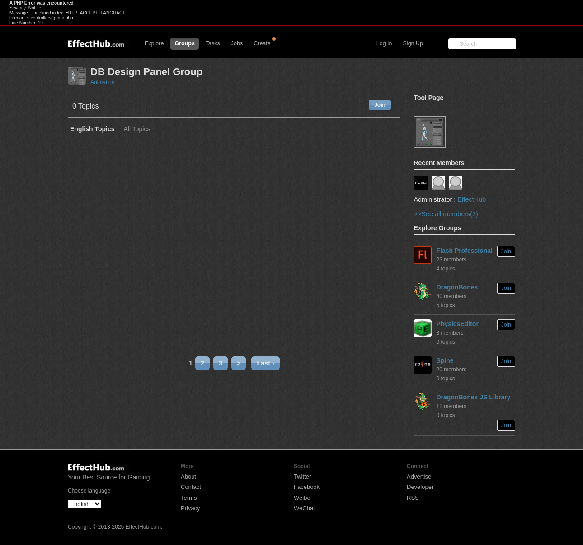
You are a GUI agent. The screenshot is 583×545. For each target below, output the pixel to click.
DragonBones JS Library (473, 397)
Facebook (307, 486)
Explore (154, 43)
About (188, 476)
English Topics (92, 129)
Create (262, 43)
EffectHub (471, 199)
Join (380, 105)
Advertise (419, 476)
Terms (189, 497)
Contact (191, 486)
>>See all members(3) (446, 214)
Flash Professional (464, 250)
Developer (420, 486)
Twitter (302, 476)
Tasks (213, 43)
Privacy (190, 508)
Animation (102, 82)
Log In (384, 43)
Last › (265, 363)
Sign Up (413, 43)
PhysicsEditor (457, 323)
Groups (184, 43)
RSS (413, 497)
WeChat (304, 508)
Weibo (302, 497)
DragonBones (457, 287)
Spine (444, 360)
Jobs (237, 43)
